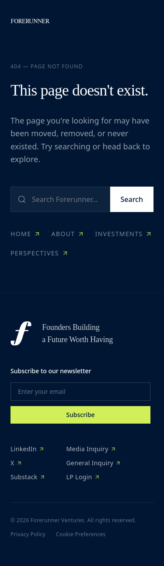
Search (132, 199)
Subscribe (80, 414)
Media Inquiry (91, 449)
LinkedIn (27, 449)
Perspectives (39, 253)
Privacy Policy (27, 534)
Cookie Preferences (81, 534)
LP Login (83, 477)
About (67, 234)
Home (25, 234)
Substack (27, 477)
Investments (123, 234)
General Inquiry (94, 463)
